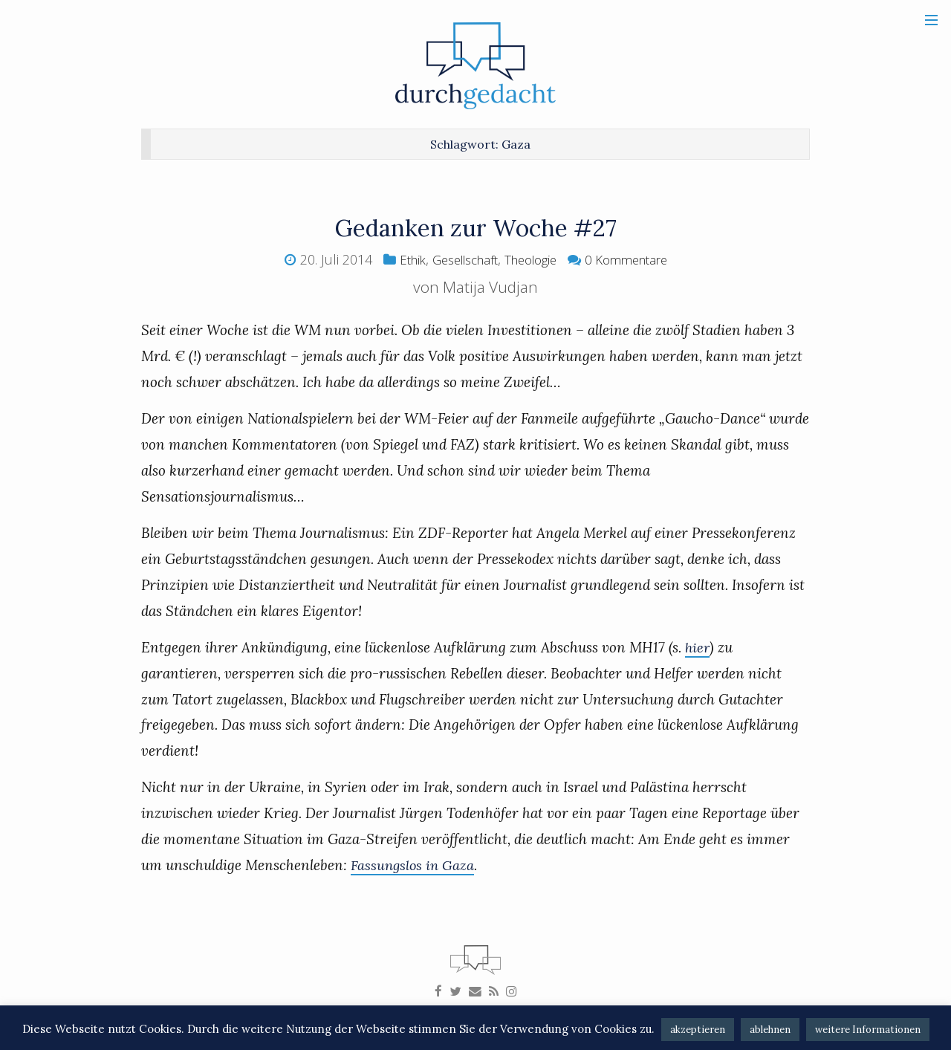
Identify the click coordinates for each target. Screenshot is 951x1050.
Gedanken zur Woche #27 (476, 227)
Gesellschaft (458, 259)
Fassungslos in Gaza (414, 865)
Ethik (399, 259)
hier (698, 647)
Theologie (532, 259)
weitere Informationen (868, 1029)
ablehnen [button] (770, 1029)
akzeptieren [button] (697, 1029)
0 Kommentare (635, 259)
